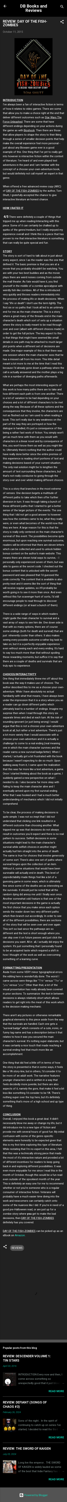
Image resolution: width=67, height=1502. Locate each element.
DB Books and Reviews (33, 8)
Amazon (20, 1235)
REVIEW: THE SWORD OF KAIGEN (27, 1448)
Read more (56, 1391)
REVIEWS (17, 1248)
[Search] (62, 7)
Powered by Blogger (33, 1495)
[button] (62, 22)
